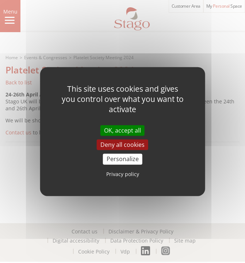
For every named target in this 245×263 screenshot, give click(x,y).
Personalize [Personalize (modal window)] (123, 159)
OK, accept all (122, 130)
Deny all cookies (122, 145)
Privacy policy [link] (122, 173)
